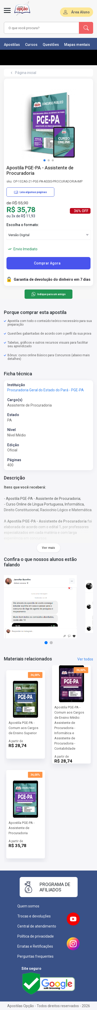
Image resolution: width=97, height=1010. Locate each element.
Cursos (31, 45)
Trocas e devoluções (34, 916)
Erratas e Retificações (35, 946)
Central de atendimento (36, 926)
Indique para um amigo (48, 294)
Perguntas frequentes (35, 956)
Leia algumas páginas (30, 192)
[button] (44, 160)
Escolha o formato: (22, 225)
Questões (51, 45)
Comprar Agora (47, 263)
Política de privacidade (35, 936)
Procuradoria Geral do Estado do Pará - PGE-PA (45, 390)
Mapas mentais (77, 45)
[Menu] (7, 13)
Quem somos (28, 906)
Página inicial (25, 73)
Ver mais (48, 548)
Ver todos (85, 659)
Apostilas (12, 45)
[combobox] (41, 28)
